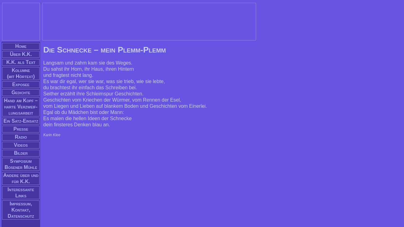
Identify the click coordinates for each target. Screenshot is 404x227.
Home (21, 46)
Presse (21, 129)
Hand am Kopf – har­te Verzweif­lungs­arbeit (21, 107)
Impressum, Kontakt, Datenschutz (21, 210)
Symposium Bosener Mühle (21, 164)
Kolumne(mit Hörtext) (21, 73)
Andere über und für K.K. (21, 178)
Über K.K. (21, 54)
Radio (21, 137)
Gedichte (20, 92)
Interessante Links (20, 192)
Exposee (21, 84)
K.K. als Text (20, 62)
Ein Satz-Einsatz (20, 121)
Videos (21, 145)
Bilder (21, 153)
